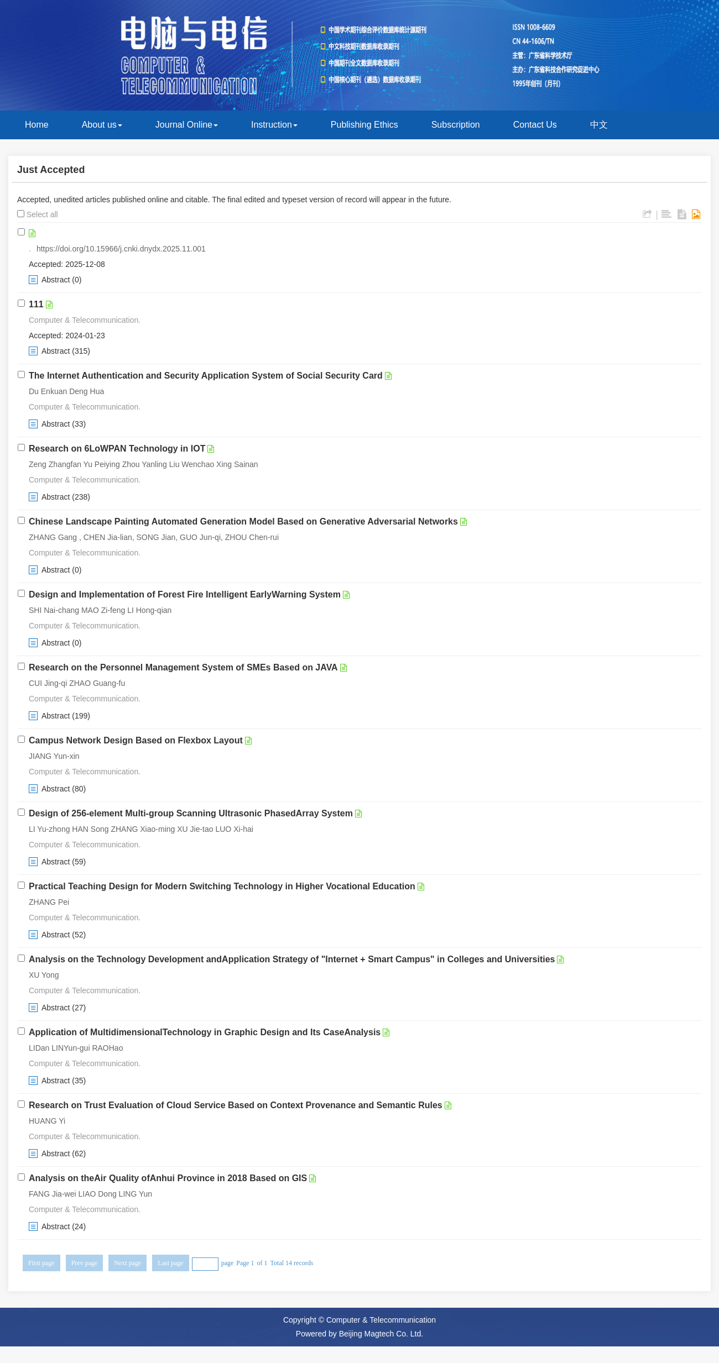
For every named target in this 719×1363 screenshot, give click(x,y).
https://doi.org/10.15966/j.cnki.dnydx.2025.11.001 (121, 248)
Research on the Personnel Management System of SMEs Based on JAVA (183, 667)
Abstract (55, 279)
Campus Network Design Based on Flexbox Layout (136, 740)
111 (36, 304)
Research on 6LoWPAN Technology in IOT (117, 448)
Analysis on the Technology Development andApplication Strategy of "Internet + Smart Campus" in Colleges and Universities (292, 959)
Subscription (455, 124)
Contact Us (535, 124)
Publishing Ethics (364, 124)
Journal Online (186, 124)
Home (37, 124)
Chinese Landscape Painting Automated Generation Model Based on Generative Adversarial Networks (243, 521)
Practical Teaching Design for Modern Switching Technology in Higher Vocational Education (222, 886)
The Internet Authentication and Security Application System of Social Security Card (206, 375)
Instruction (274, 124)
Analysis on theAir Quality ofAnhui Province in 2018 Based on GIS (168, 1178)
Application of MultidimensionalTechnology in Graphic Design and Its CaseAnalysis (205, 1032)
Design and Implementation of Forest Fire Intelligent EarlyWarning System (185, 594)
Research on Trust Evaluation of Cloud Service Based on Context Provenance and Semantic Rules (235, 1105)
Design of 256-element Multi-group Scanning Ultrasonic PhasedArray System (191, 813)
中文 (599, 124)
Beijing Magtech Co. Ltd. (381, 1333)
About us (102, 124)
